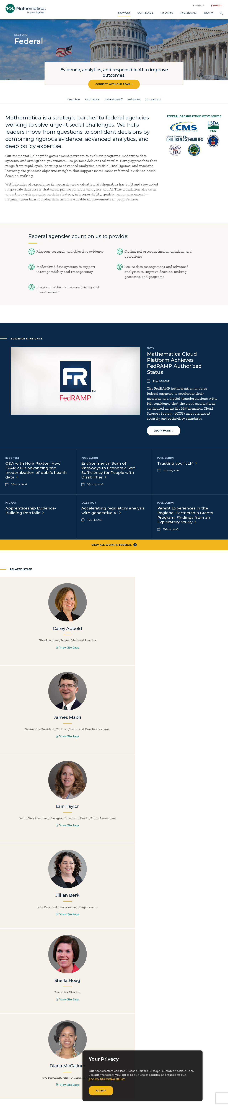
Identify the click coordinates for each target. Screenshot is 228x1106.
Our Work (90, 99)
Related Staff (112, 99)
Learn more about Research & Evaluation (29, 863)
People (169, 1065)
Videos (194, 1083)
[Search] (221, 13)
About (208, 13)
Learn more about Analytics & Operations (142, 811)
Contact (217, 5)
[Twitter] (9, 1084)
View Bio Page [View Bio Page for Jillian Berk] (38, 744)
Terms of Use (213, 1095)
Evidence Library (203, 1065)
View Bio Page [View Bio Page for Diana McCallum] (190, 744)
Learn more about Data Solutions (199, 811)
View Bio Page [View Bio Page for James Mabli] (114, 659)
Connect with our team (114, 84)
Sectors (124, 13)
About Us (140, 1047)
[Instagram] (30, 1084)
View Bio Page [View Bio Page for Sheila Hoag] (114, 744)
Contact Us (156, 99)
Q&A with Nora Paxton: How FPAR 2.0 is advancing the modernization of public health (36, 471)
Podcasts (196, 1077)
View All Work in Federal (114, 546)
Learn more (164, 431)
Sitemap (167, 1095)
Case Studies (199, 1053)
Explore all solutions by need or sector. (85, 863)
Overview (70, 99)
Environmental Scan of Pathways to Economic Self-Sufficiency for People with (109, 471)
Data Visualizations (205, 1059)
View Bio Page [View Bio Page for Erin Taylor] (190, 659)
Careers (198, 5)
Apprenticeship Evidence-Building (31, 511)
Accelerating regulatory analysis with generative (113, 511)
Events (169, 1059)
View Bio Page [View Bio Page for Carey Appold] (38, 655)
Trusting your (177, 464)
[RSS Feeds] (37, 1084)
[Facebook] (16, 1084)
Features (196, 1071)
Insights (166, 13)
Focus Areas (142, 1053)
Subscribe (21, 1070)
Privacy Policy (189, 1095)
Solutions (145, 13)
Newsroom (188, 13)
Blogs (193, 1047)
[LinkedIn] (23, 1084)
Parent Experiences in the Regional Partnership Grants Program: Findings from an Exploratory (185, 516)
